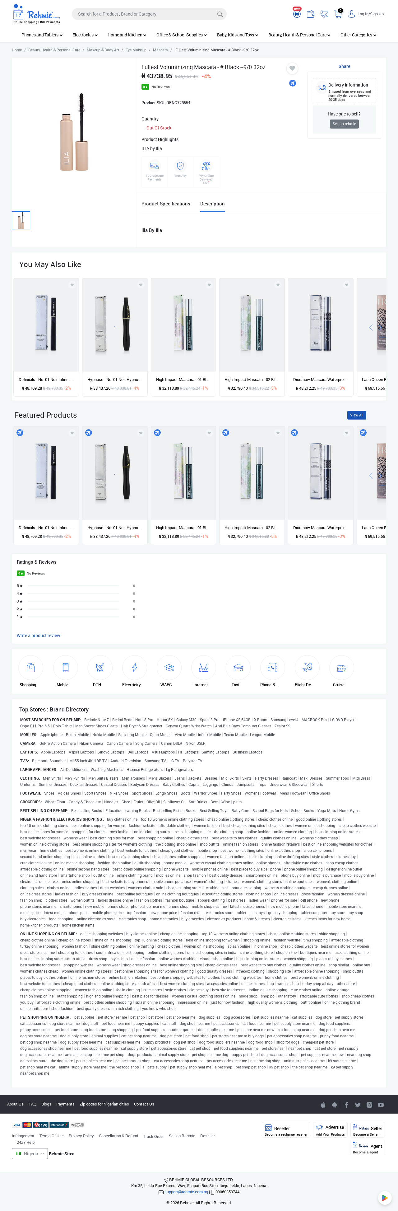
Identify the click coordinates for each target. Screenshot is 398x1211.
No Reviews (160, 86)
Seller (367, 1130)
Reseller (207, 1135)
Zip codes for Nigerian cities (104, 1104)
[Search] (149, 14)
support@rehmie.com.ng (186, 1192)
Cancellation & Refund (118, 1135)
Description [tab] (212, 203)
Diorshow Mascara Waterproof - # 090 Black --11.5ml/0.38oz (320, 379)
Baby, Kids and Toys (237, 35)
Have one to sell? (344, 114)
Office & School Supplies (181, 35)
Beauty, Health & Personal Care (299, 35)
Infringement (23, 1135)
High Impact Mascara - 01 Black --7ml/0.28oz (183, 379)
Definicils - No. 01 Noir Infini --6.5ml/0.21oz (46, 379)
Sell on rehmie (344, 123)
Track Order (153, 1136)
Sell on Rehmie (182, 1135)
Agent (367, 1148)
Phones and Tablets (41, 35)
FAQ (32, 1104)
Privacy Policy (81, 1135)
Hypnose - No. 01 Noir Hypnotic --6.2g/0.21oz (114, 379)
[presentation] (371, 326)
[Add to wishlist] (72, 433)
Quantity (150, 119)
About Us (15, 1104)
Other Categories (358, 35)
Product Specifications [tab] (165, 203)
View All (356, 415)
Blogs (46, 1104)
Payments (65, 1104)
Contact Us (144, 1104)
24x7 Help (26, 1142)
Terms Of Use (51, 1135)
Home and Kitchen (127, 35)
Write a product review (38, 635)
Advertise (330, 1130)
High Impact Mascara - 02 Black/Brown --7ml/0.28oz (252, 379)
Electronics (85, 35)
